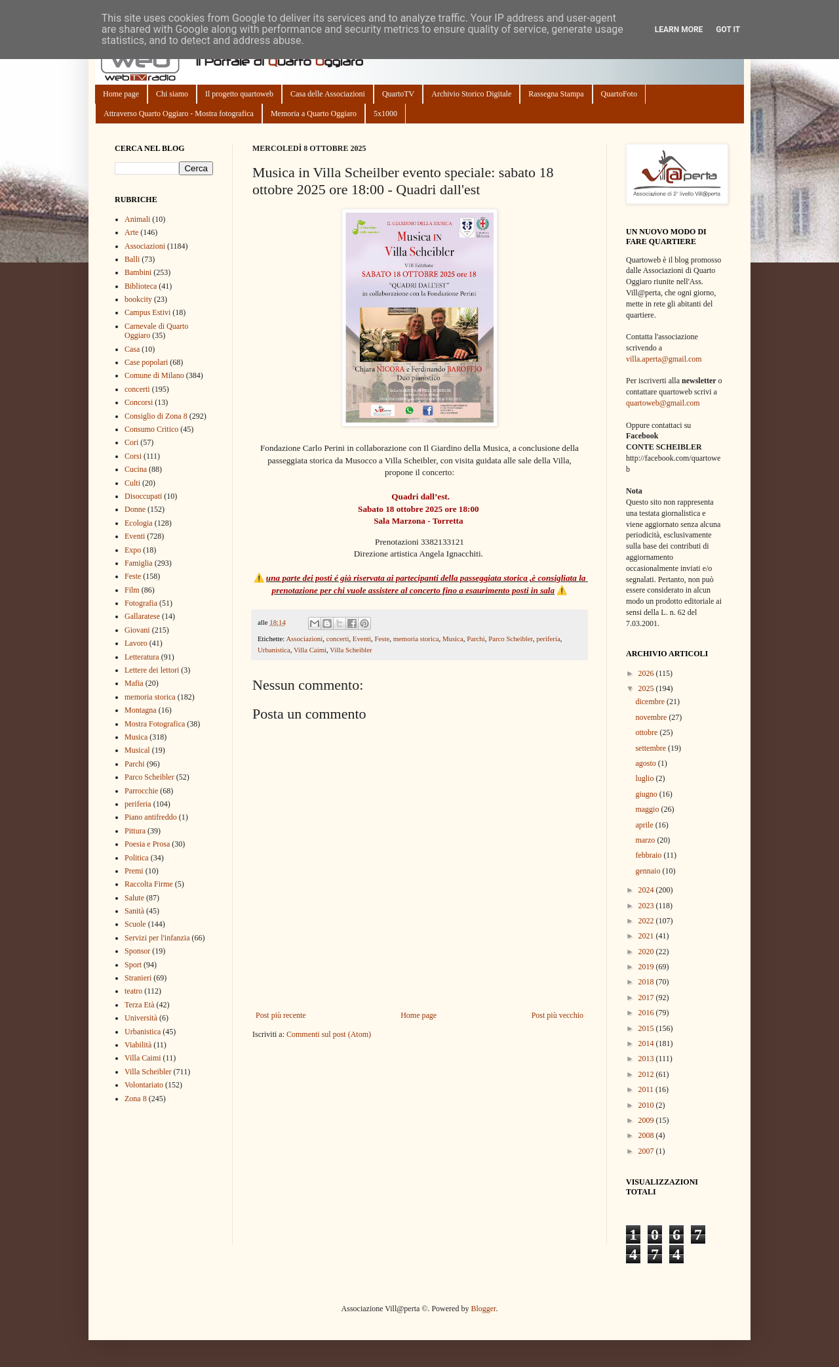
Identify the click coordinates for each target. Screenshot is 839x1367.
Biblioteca (141, 286)
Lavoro (136, 643)
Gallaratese (142, 616)
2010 (647, 1105)
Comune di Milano (154, 375)
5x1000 (385, 113)
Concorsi (139, 402)
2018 (647, 981)
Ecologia (139, 523)
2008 (647, 1135)
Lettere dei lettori (152, 670)
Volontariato (144, 1084)
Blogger (483, 1308)
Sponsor (137, 951)
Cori (131, 442)
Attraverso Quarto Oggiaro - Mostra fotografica (179, 113)
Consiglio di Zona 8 (156, 416)
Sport (133, 964)
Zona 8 (136, 1098)
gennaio (648, 870)
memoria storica (416, 638)
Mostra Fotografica (155, 723)
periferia (548, 638)
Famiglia (139, 563)
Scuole (135, 924)
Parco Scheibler (510, 638)
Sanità (134, 910)
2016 (647, 1012)
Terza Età (139, 1004)
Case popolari (146, 362)
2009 (647, 1120)
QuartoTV (398, 93)
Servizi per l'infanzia (157, 937)
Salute (134, 897)
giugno (647, 794)
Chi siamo (172, 93)
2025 (647, 688)
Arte (131, 232)
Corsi (133, 456)
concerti (337, 638)
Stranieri (138, 977)
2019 (647, 966)
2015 (647, 1028)
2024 (647, 889)
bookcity (138, 299)
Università (141, 1017)
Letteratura (142, 657)
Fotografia (141, 603)
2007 (647, 1151)
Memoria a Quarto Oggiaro (314, 113)
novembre (652, 717)
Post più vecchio (557, 1015)
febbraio (649, 855)
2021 (647, 935)
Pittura (135, 830)
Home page (121, 93)
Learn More (679, 29)
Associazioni (304, 638)
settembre (651, 748)
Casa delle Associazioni (327, 93)
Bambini (138, 272)
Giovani (137, 630)
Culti (132, 483)
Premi (134, 870)
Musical (137, 750)
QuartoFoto (619, 93)
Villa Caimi (310, 650)
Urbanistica (274, 650)
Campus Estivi (147, 312)
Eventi (362, 638)
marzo (646, 840)
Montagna (141, 710)
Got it (728, 29)
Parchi (476, 638)
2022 (647, 920)
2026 (647, 673)
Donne (135, 509)
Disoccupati (143, 496)
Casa (132, 349)
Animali (137, 219)
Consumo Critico (151, 429)
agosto (646, 763)
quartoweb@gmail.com (663, 403)
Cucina (136, 469)
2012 (647, 1074)
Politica (137, 857)
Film (132, 590)
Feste (381, 638)
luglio (645, 778)
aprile (645, 825)
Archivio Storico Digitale (471, 93)
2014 (647, 1043)
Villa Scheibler (351, 650)
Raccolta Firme (149, 884)
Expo (133, 550)
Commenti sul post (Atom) (328, 1034)
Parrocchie (141, 790)
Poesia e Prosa (147, 844)
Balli (132, 259)
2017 (647, 997)
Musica (452, 638)
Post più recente (281, 1015)
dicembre (651, 701)
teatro (133, 991)
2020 (647, 951)
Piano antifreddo (151, 817)
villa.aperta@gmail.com (664, 359)
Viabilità (138, 1044)
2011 (647, 1089)
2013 (647, 1058)
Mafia (134, 683)
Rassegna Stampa (555, 93)
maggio (648, 809)
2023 (647, 905)
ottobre (647, 732)
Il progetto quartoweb (239, 93)
